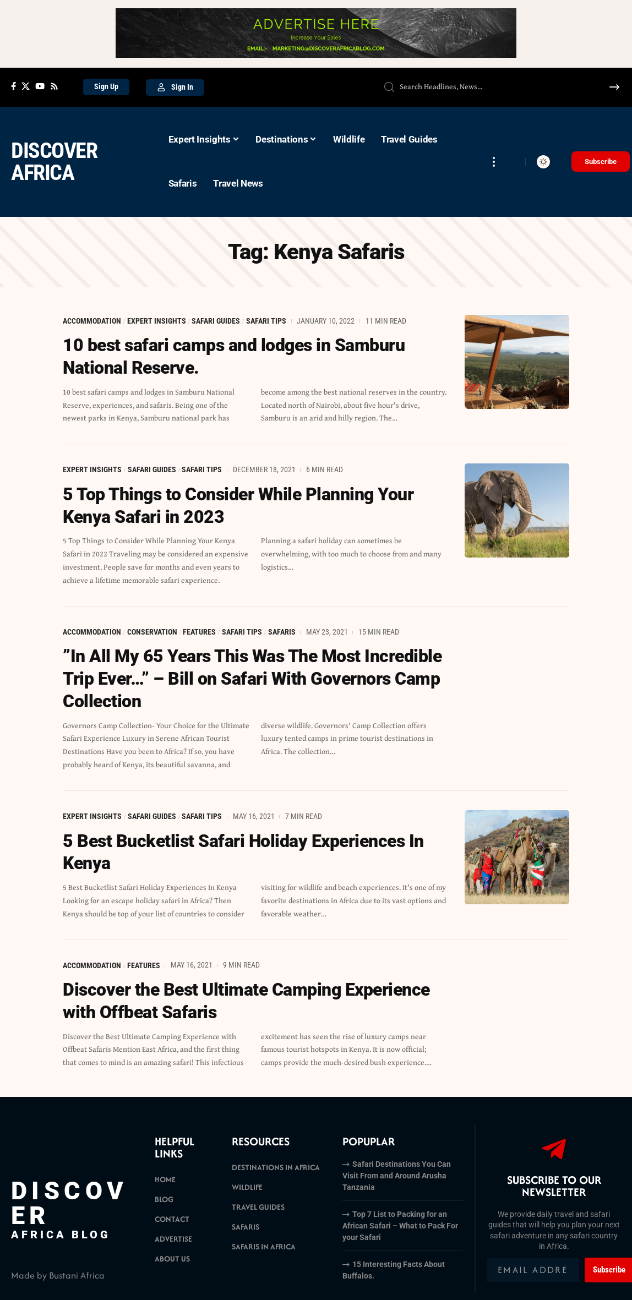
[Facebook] (13, 86)
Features (199, 630)
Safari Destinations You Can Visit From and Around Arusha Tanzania (396, 1171)
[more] (493, 162)
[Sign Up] (106, 87)
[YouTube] (39, 86)
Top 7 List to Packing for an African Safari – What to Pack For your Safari (400, 1221)
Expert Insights (156, 320)
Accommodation (92, 320)
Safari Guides (216, 320)
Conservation (152, 630)
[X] (25, 86)
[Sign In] (175, 87)
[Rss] (54, 86)
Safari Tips (266, 320)
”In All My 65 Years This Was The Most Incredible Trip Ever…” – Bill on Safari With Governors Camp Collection (252, 676)
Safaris (282, 630)
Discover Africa (54, 161)
